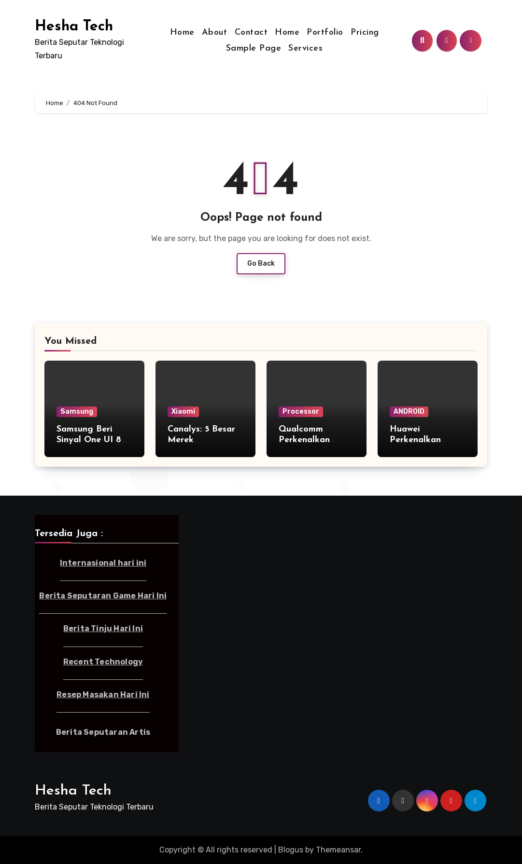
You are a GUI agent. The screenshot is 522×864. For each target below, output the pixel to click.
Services (305, 48)
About (214, 32)
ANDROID (409, 411)
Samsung (76, 411)
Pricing (365, 32)
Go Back (261, 263)
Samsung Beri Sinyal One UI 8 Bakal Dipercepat (92, 440)
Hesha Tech (74, 26)
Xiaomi (183, 411)
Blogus (290, 849)
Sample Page (254, 48)
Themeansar (338, 849)
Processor (300, 411)
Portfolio (325, 32)
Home (182, 32)
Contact (251, 32)
